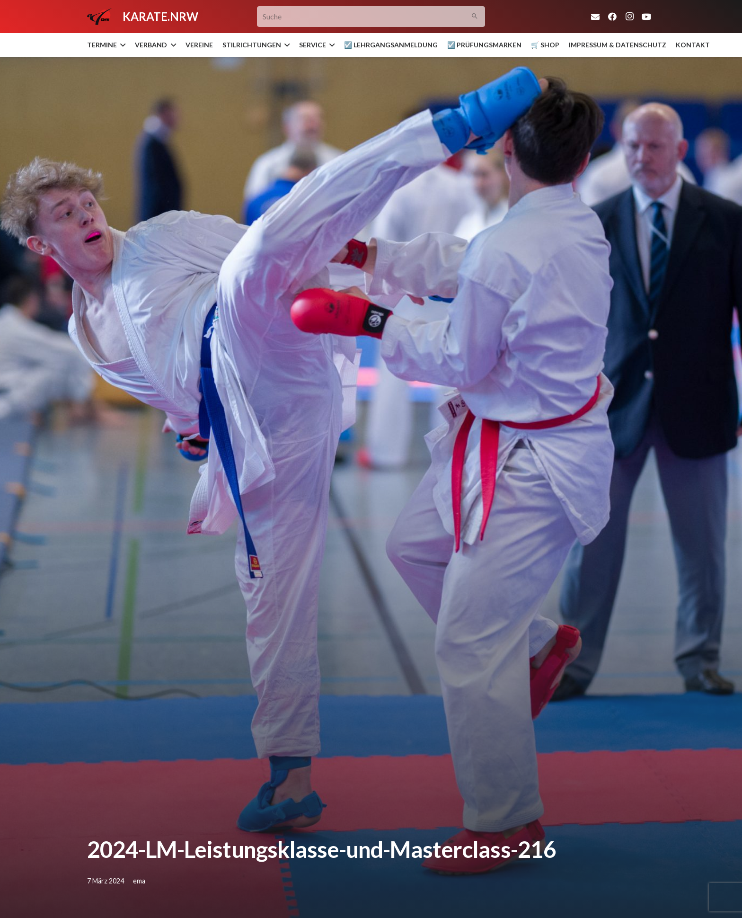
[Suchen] (475, 16)
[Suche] (371, 16)
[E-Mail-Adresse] (595, 16)
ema (139, 881)
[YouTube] (646, 16)
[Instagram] (629, 16)
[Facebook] (612, 16)
